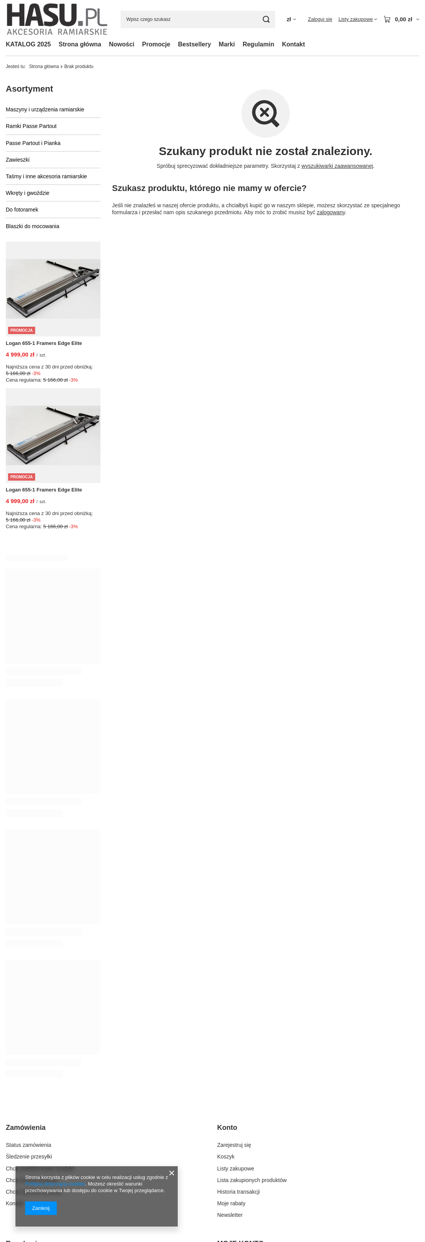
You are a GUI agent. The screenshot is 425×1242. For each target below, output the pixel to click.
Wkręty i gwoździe (27, 193)
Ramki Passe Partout (31, 126)
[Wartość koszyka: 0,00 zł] (401, 19)
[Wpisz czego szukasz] (198, 19)
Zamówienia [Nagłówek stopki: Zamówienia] (26, 981)
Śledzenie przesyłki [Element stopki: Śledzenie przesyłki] (29, 1010)
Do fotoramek (22, 209)
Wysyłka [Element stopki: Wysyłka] (16, 1126)
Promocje (156, 44)
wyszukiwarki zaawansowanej (337, 166)
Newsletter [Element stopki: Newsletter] (230, 1068)
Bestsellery (194, 44)
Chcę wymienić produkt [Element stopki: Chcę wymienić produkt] (34, 1045)
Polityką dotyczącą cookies (55, 1184)
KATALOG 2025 (28, 44)
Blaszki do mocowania (33, 226)
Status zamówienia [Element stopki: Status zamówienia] (28, 998)
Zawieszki (17, 160)
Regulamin (258, 44)
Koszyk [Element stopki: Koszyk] (226, 1010)
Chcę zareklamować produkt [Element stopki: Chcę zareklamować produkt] (40, 1022)
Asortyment (29, 89)
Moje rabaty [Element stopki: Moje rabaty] (231, 1057)
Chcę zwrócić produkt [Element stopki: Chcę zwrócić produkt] (32, 1033)
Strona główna (80, 44)
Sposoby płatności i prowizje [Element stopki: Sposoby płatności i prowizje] (40, 1138)
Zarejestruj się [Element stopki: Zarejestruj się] (234, 998)
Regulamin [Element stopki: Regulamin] (19, 1149)
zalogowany (331, 212)
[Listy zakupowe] (357, 19)
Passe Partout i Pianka (33, 143)
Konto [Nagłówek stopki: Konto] (227, 981)
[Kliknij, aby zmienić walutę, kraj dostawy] (291, 19)
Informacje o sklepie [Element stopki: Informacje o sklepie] (30, 1115)
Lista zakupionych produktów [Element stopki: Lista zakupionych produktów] (252, 1033)
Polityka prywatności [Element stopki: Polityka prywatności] (30, 1161)
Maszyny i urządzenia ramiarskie (45, 109)
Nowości (121, 44)
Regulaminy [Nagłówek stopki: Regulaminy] (25, 1097)
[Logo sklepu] (57, 19)
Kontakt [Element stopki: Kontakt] (15, 1057)
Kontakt (293, 44)
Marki (227, 44)
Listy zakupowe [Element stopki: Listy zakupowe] (235, 1022)
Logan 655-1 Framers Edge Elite (44, 343)
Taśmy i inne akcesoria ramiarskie (46, 176)
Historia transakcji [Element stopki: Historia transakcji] (238, 1045)
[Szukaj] (266, 19)
